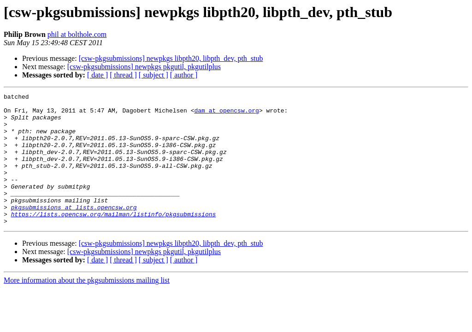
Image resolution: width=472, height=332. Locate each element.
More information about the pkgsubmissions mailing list (87, 306)
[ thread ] (123, 75)
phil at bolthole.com (76, 34)
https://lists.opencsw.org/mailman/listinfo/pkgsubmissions (113, 239)
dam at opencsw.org (226, 114)
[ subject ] (153, 75)
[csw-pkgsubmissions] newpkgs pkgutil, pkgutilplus (144, 67)
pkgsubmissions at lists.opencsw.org (74, 230)
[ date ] (97, 75)
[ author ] (184, 75)
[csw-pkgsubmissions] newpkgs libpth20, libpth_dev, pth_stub (171, 58)
